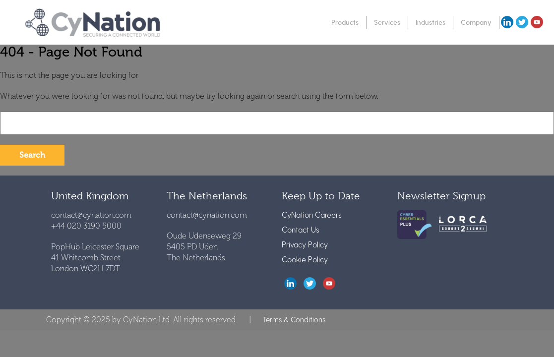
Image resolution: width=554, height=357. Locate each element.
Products (345, 22)
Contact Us (300, 229)
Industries (430, 22)
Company (476, 22)
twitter (521, 22)
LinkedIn (290, 283)
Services (387, 22)
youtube (536, 22)
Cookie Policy (305, 259)
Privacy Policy (305, 244)
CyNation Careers (312, 214)
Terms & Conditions (294, 319)
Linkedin (506, 22)
